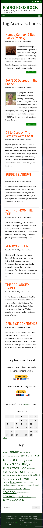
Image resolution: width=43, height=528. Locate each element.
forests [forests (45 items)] (6, 479)
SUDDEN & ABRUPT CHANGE (18, 176)
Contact (27, 404)
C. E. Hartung (20, 523)
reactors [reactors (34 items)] (20, 493)
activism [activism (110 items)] (14, 451)
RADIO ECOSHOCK (20, 7)
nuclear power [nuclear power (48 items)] (17, 485)
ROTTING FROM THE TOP (19, 212)
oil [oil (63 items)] (32, 485)
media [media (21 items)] (23, 482)
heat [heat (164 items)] (13, 482)
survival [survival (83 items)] (7, 499)
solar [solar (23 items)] (17, 497)
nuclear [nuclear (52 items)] (6, 485)
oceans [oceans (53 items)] (27, 485)
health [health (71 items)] (6, 482)
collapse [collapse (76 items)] (7, 464)
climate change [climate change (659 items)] (15, 459)
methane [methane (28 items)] (29, 482)
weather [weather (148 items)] (20, 499)
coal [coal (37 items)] (30, 460)
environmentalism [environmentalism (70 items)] (12, 475)
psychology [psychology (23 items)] (10, 489)
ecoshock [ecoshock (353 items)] (19, 467)
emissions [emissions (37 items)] (31, 468)
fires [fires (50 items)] (32, 475)
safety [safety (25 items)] (26, 492)
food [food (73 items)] (37, 475)
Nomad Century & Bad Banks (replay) (20, 36)
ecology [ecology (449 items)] (24, 463)
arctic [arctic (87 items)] (24, 455)
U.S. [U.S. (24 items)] (13, 500)
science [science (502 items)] (9, 496)
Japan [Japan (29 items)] (18, 482)
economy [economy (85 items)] (8, 467)
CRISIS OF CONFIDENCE (21, 324)
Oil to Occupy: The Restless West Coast (19, 134)
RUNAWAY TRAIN (16, 246)
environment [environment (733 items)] (22, 471)
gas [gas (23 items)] (11, 479)
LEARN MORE (31, 72)
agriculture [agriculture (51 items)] (25, 452)
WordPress (30, 525)
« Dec (5, 438)
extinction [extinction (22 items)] (26, 475)
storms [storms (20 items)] (33, 497)
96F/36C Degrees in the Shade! (21, 82)
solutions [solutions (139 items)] (25, 496)
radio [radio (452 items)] (18, 488)
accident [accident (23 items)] (6, 452)
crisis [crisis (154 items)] (15, 463)
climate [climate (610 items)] (34, 455)
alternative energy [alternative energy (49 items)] (12, 456)
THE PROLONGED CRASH (17, 286)
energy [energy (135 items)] (7, 471)
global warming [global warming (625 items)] (24, 478)
